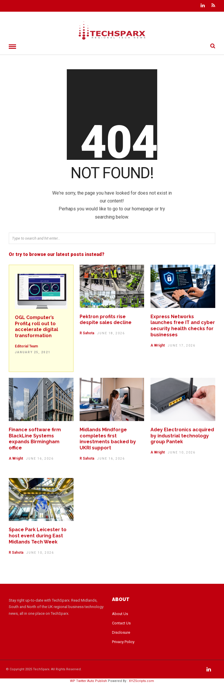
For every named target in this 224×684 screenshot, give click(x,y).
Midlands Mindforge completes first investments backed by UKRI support (108, 439)
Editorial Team (26, 346)
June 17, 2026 (181, 345)
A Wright (157, 345)
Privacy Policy (123, 642)
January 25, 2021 (32, 352)
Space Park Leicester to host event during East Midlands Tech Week (37, 536)
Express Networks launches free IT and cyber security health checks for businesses (182, 325)
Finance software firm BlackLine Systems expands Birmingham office (35, 439)
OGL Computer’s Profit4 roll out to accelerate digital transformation (36, 326)
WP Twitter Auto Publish (88, 681)
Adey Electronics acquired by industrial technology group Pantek (182, 436)
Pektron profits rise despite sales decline (106, 319)
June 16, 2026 (40, 458)
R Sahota (87, 333)
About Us (120, 614)
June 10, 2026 (181, 452)
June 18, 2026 (111, 333)
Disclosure (121, 632)
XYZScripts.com (141, 681)
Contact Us (121, 623)
